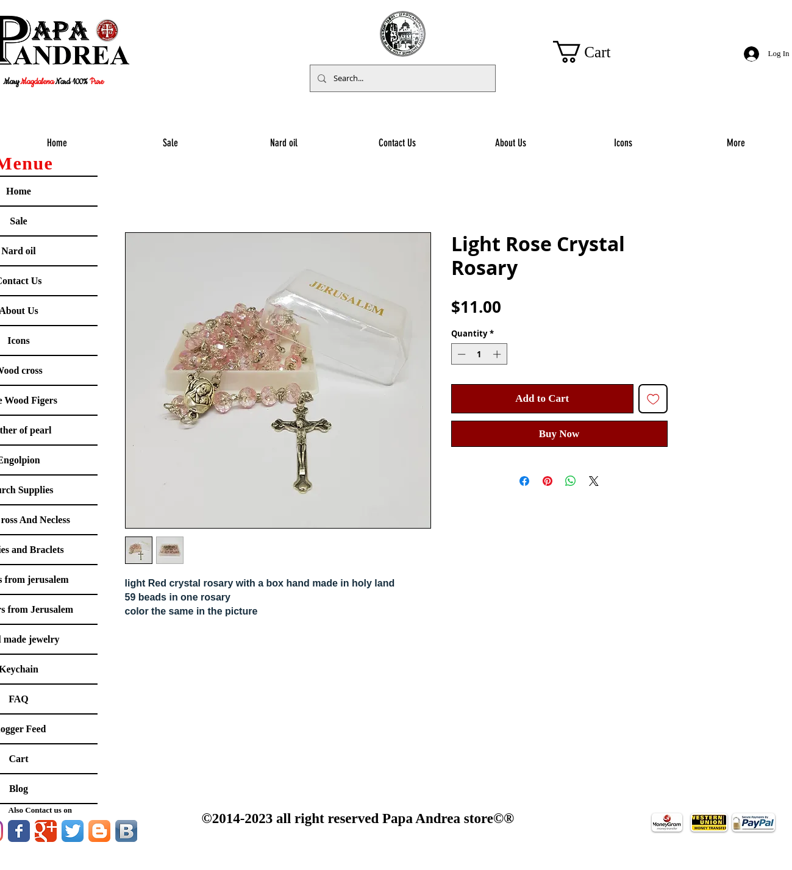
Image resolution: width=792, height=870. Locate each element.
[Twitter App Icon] (73, 831)
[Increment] (498, 354)
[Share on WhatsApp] (570, 481)
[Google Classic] (46, 831)
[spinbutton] (479, 354)
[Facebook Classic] (19, 831)
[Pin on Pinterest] (547, 481)
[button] (594, 52)
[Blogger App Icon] (99, 831)
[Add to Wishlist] (653, 398)
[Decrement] (460, 354)
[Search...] (401, 78)
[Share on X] (594, 481)
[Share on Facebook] (524, 481)
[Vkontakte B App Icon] (126, 831)
